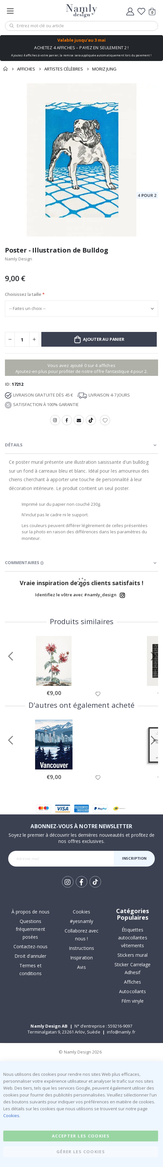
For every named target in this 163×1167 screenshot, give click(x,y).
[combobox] (81, 26)
